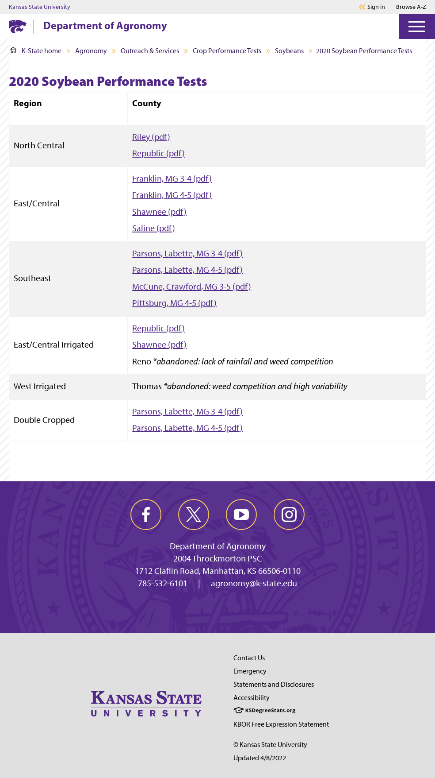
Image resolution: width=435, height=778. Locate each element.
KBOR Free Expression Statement (281, 724)
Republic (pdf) (158, 153)
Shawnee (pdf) (159, 211)
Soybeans (289, 50)
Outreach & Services (150, 50)
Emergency (250, 671)
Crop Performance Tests (227, 50)
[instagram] (289, 514)
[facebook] (145, 514)
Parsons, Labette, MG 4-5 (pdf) (187, 269)
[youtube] (241, 514)
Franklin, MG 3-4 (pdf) (172, 178)
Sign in (376, 7)
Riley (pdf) (151, 137)
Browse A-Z (411, 7)
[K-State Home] (18, 26)
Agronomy (91, 50)
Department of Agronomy (105, 25)
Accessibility (251, 697)
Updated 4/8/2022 (259, 758)
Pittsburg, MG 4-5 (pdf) (174, 303)
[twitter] (193, 514)
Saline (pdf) (153, 228)
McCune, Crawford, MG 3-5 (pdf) (191, 286)
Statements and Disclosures (273, 684)
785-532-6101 (162, 583)
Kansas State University (39, 7)
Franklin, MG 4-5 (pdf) (172, 195)
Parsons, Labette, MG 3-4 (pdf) (187, 253)
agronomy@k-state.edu (254, 583)
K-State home (35, 50)
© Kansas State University (270, 744)
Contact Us (249, 658)
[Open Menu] (417, 26)
